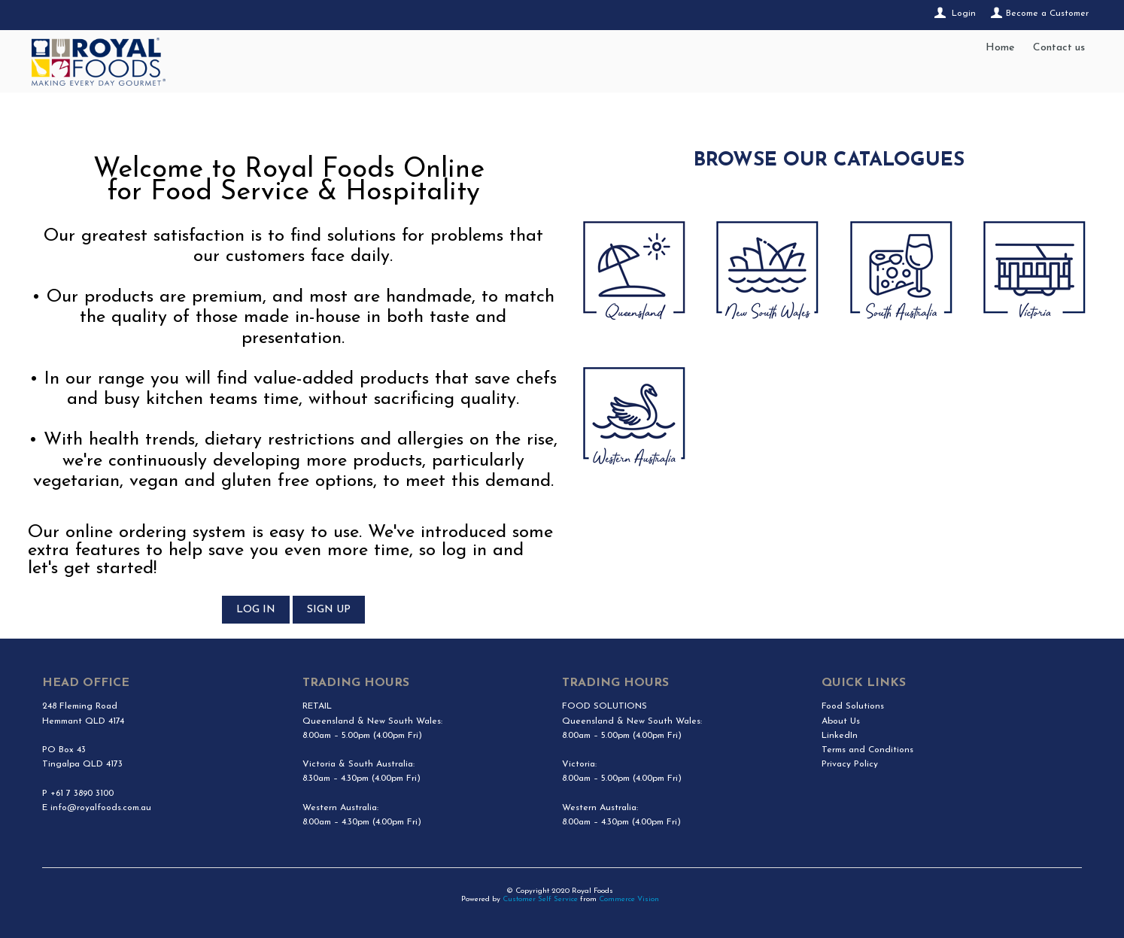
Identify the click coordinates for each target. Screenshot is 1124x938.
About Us (841, 721)
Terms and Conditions (867, 749)
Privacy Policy (850, 764)
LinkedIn (840, 735)
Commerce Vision (629, 899)
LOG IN (255, 609)
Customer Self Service (540, 899)
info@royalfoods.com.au (100, 807)
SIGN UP (329, 609)
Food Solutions (853, 706)
